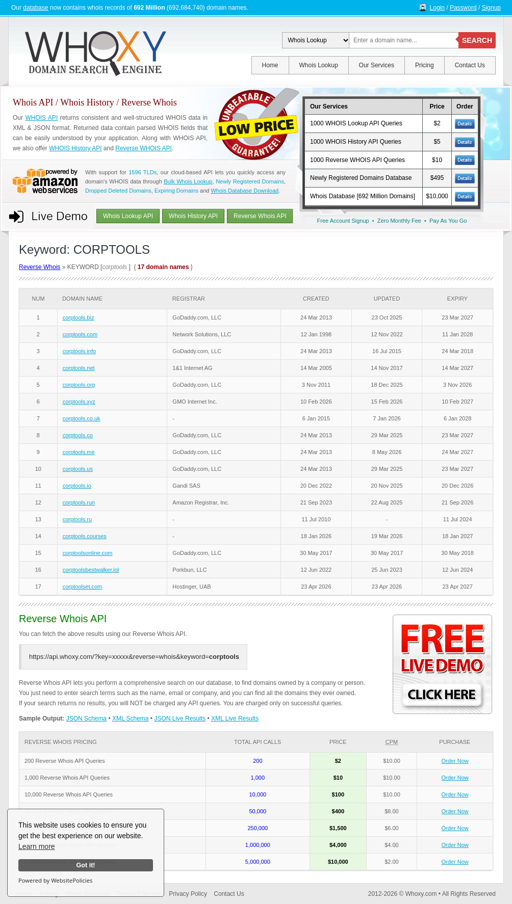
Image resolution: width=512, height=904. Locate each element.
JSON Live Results (180, 718)
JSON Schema (86, 718)
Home (270, 65)
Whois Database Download (244, 191)
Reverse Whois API (260, 216)
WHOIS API (41, 117)
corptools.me (79, 452)
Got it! (85, 865)
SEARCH (477, 40)
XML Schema (130, 718)
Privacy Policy (188, 893)
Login (437, 7)
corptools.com (80, 334)
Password (463, 7)
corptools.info (79, 351)
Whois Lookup (318, 65)
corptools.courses (85, 536)
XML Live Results (235, 718)
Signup (491, 7)
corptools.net (79, 368)
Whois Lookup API (128, 216)
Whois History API (193, 216)
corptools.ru (77, 519)
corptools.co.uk (81, 418)
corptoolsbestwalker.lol (91, 570)
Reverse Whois (39, 267)
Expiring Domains (176, 191)
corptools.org (79, 385)
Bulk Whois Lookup (188, 181)
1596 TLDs (143, 172)
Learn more (36, 846)
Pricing (424, 65)
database (35, 7)
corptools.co (78, 435)
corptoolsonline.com (88, 553)
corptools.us (78, 469)
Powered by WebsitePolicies (55, 880)
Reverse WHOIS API (143, 148)
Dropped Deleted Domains (118, 191)
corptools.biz (78, 317)
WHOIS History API (75, 148)
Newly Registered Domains (250, 181)
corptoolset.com (83, 586)
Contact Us (470, 65)
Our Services (376, 65)
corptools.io (77, 486)
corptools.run (79, 502)
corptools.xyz (79, 401)
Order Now (455, 761)
